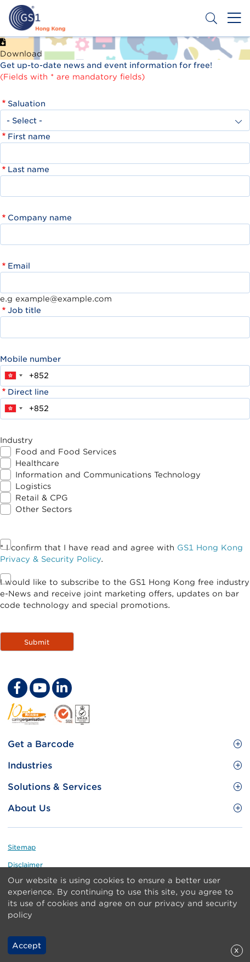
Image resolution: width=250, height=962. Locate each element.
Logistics (33, 486)
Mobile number (30, 359)
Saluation (27, 103)
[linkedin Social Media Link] (62, 688)
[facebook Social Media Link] (17, 688)
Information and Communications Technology (108, 474)
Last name (28, 169)
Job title (24, 310)
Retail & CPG (41, 497)
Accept (26, 945)
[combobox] (13, 376)
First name (29, 136)
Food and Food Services (65, 451)
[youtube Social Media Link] (39, 688)
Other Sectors (43, 509)
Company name (40, 217)
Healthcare (37, 463)
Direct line (28, 392)
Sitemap (22, 847)
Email (19, 265)
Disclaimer (25, 865)
